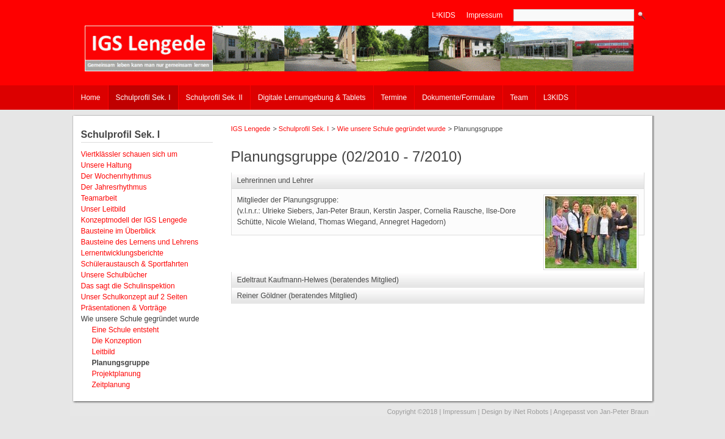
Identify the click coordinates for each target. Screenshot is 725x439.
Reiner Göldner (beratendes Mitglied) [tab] (297, 295)
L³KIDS (443, 15)
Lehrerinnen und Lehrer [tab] (275, 180)
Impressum (484, 15)
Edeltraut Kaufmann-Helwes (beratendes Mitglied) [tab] (318, 280)
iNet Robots (530, 411)
